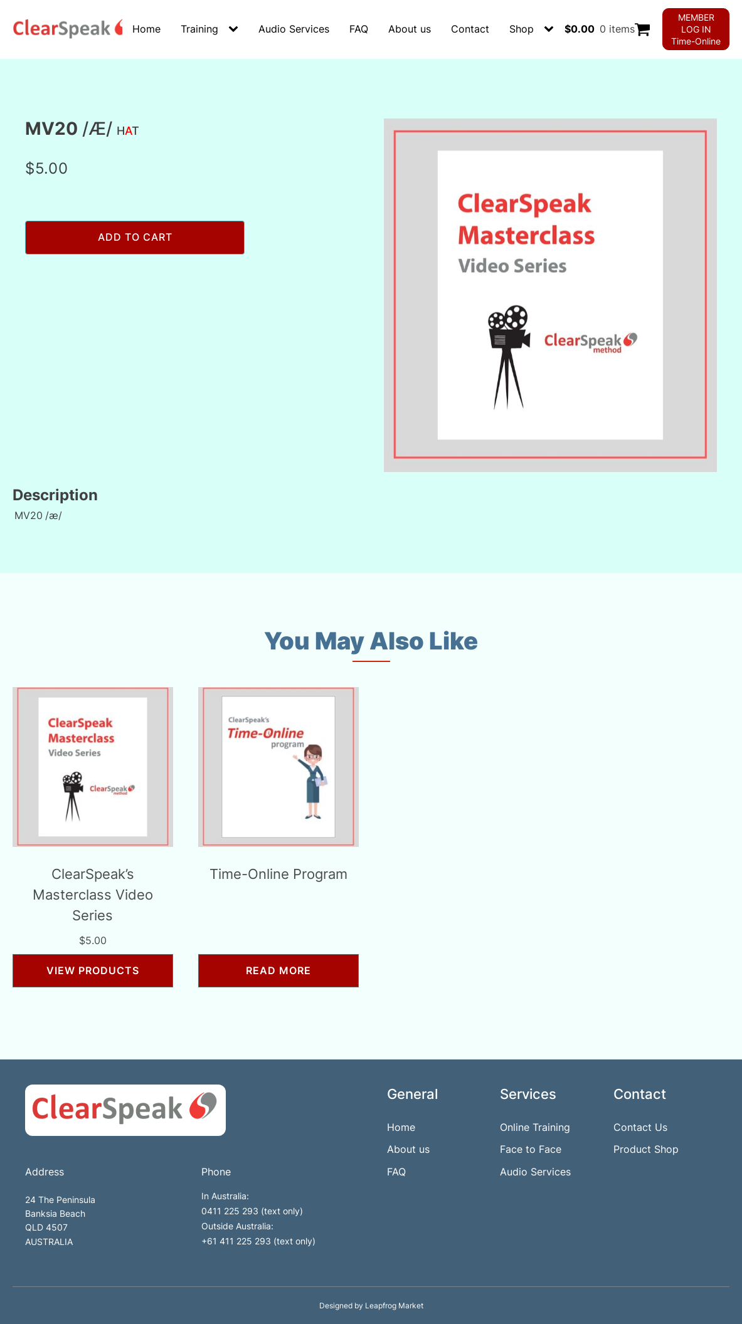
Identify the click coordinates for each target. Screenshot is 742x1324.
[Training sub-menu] (235, 29)
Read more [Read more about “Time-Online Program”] (278, 970)
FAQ (358, 29)
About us (409, 29)
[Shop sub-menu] (551, 29)
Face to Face (530, 1149)
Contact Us (640, 1127)
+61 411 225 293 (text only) (258, 1241)
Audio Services (293, 29)
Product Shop (646, 1149)
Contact (470, 29)
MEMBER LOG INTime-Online (696, 29)
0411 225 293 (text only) (252, 1211)
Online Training (535, 1127)
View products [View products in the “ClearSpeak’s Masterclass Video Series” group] (92, 970)
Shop (521, 29)
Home (146, 29)
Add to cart (135, 237)
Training (199, 29)
